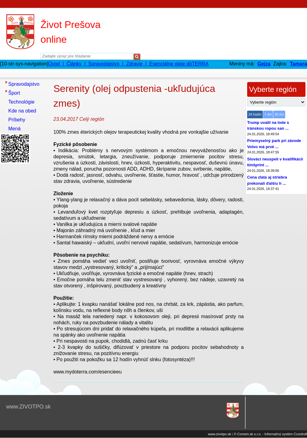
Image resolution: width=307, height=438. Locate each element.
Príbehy (16, 119)
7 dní (268, 114)
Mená (14, 128)
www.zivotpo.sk (219, 434)
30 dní (279, 114)
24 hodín (255, 114)
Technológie (21, 102)
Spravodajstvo (23, 84)
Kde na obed (22, 110)
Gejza (263, 63)
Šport (14, 93)
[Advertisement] (24, 258)
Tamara (298, 63)
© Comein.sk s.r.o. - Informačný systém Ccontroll (270, 434)
